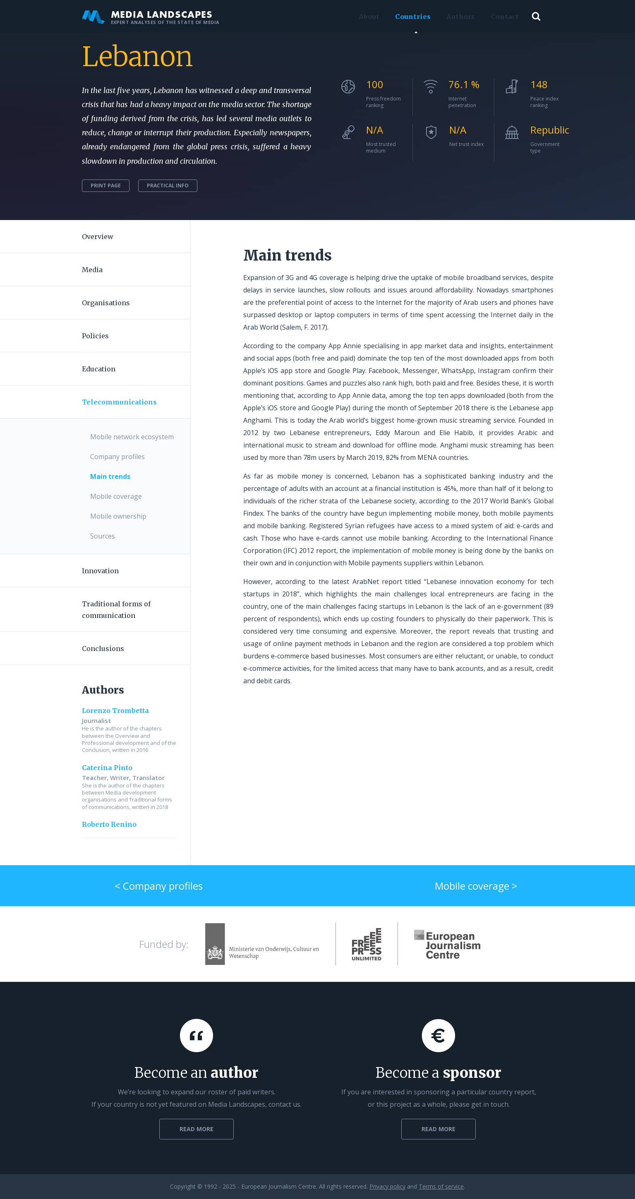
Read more (196, 1129)
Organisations (106, 303)
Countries (411, 16)
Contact (503, 16)
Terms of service (441, 1186)
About (367, 16)
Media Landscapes (151, 16)
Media (92, 270)
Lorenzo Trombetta (115, 710)
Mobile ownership (118, 516)
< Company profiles (159, 886)
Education (98, 369)
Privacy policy (387, 1186)
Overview (97, 236)
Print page (106, 185)
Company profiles (117, 456)
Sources (102, 536)
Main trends (110, 476)
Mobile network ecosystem (132, 436)
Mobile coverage (116, 496)
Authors (458, 16)
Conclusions (103, 648)
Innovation (100, 571)
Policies (95, 336)
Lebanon (137, 57)
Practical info (168, 185)
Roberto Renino (109, 824)
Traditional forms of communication (116, 610)
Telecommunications (119, 402)
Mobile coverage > (476, 886)
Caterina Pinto (107, 767)
